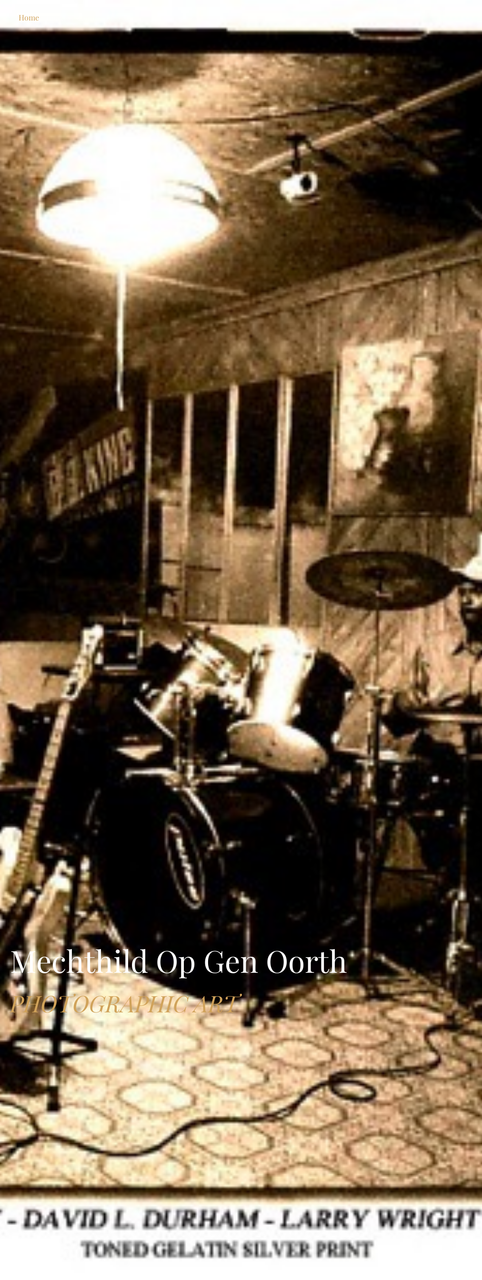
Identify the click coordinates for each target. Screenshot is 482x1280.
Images (58, 17)
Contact (92, 17)
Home (29, 17)
